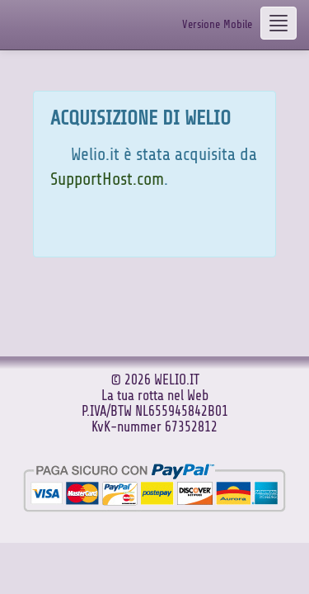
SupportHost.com (107, 179)
